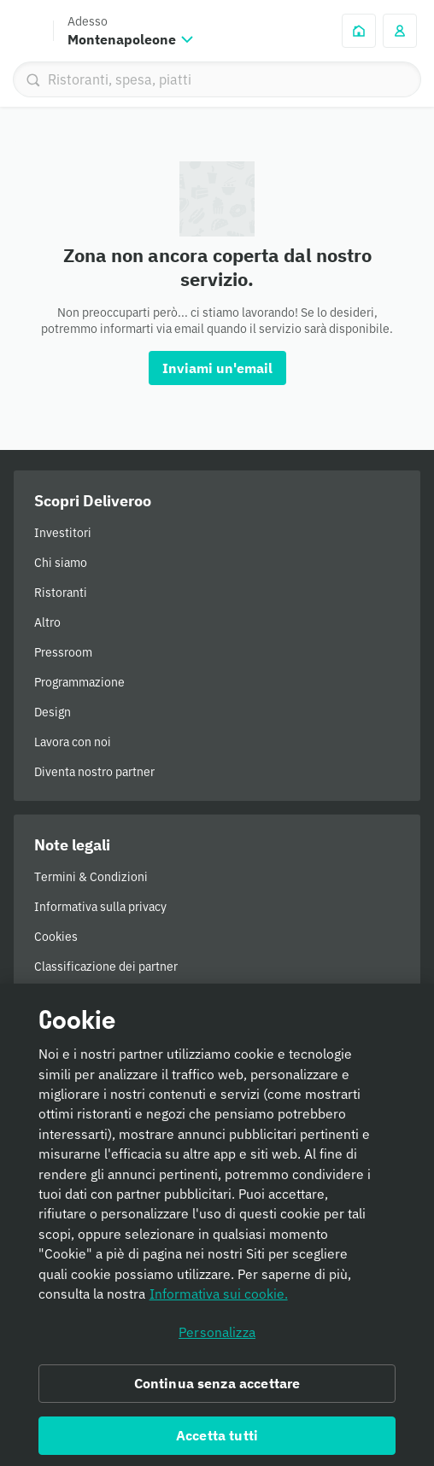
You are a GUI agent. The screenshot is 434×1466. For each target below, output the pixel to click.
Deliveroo (26, 30)
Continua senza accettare (217, 1393)
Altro (47, 622)
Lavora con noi (72, 742)
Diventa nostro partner (94, 772)
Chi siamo (60, 562)
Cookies (56, 936)
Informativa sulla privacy (100, 906)
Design (52, 712)
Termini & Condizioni (91, 877)
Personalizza (217, 1342)
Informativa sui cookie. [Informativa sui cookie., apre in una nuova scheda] (219, 1303)
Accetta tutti (217, 1444)
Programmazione (79, 682)
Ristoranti (60, 592)
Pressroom (63, 652)
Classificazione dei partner (106, 966)
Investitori (62, 532)
